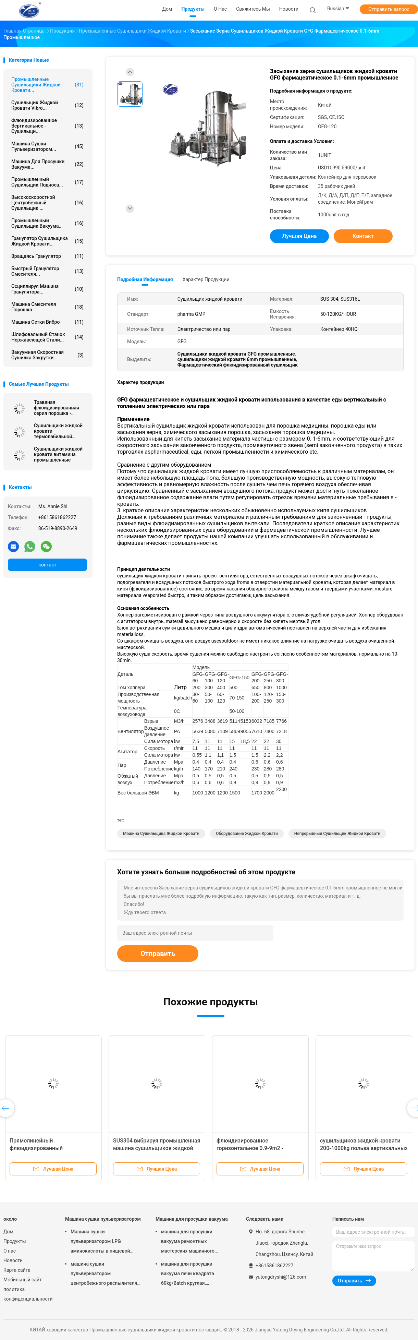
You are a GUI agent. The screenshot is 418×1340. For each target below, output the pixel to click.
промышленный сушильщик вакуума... (47, 223)
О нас (9, 1251)
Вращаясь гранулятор (47, 256)
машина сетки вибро (47, 322)
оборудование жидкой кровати (247, 833)
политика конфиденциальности (27, 1294)
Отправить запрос (388, 9)
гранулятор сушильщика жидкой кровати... (47, 241)
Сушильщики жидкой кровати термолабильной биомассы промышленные (58, 431)
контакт (47, 564)
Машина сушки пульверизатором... (47, 146)
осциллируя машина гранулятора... (47, 289)
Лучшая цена (299, 236)
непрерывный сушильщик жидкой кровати (337, 833)
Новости (13, 1260)
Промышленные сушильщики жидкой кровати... (47, 84)
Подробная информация (145, 279)
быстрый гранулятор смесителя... (47, 271)
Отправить (157, 953)
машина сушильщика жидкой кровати (161, 833)
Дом (8, 1231)
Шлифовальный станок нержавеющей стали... (47, 337)
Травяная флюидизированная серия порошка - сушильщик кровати (57, 407)
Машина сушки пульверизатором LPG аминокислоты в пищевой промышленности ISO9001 (101, 1242)
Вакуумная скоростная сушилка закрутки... (47, 354)
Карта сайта (16, 1270)
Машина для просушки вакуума (192, 1219)
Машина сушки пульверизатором (103, 1219)
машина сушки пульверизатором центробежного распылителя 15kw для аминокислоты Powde (104, 1274)
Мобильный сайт (22, 1279)
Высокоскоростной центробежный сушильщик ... (47, 202)
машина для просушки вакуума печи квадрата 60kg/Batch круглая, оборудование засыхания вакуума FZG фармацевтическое (190, 1274)
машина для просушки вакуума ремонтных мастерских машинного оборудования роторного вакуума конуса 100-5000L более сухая (191, 1242)
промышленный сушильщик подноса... (47, 182)
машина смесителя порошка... (47, 306)
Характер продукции (206, 279)
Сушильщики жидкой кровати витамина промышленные (58, 454)
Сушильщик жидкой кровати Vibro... (47, 105)
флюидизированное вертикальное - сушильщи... (47, 126)
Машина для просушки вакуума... (47, 164)
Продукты (14, 1241)
